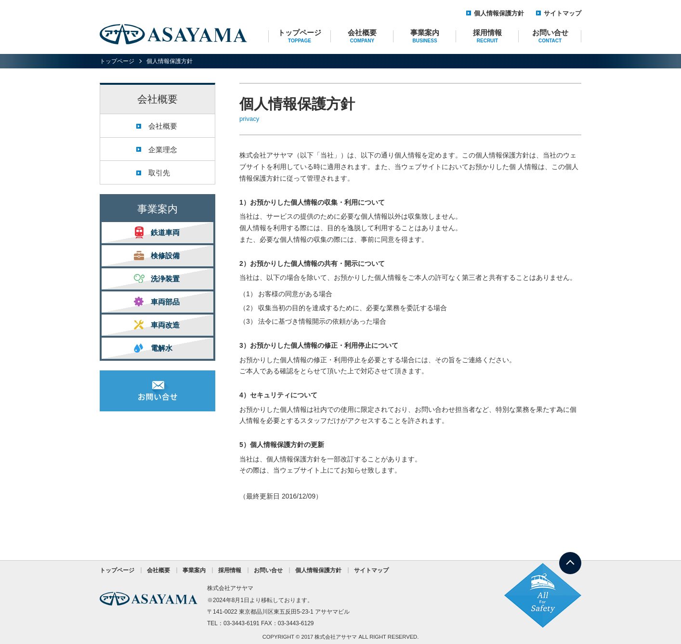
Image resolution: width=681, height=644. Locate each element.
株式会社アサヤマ (335, 637)
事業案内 (425, 35)
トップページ (299, 35)
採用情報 (487, 35)
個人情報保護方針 (499, 13)
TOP (570, 557)
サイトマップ (562, 13)
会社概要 (362, 35)
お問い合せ (550, 35)
